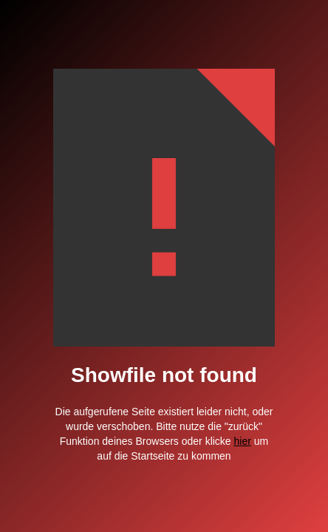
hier (242, 441)
